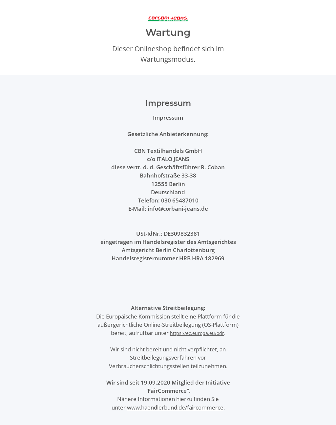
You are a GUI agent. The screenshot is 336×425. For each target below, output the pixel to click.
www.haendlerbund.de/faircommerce (175, 407)
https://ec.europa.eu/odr (197, 333)
